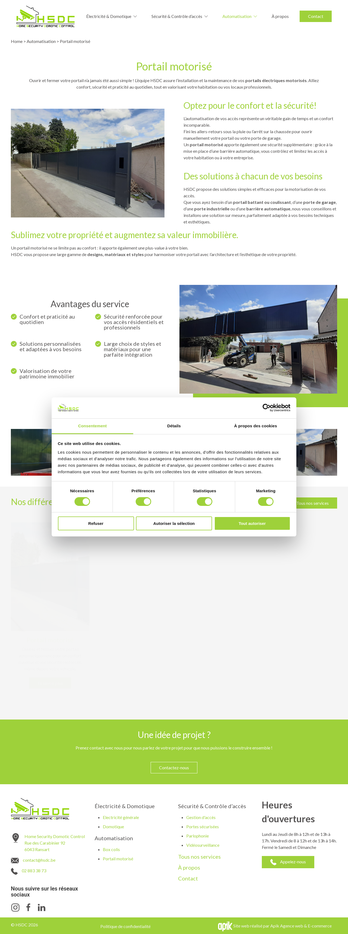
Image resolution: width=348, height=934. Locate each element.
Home (17, 41)
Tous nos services (312, 503)
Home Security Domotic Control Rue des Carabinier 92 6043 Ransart (54, 843)
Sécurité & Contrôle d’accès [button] (180, 16)
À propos (280, 16)
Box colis (111, 849)
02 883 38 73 (34, 870)
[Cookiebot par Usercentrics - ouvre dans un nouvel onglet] (266, 408)
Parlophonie (197, 835)
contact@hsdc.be (39, 860)
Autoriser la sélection (174, 523)
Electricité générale (121, 817)
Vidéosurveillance (202, 845)
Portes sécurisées (202, 826)
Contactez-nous (174, 767)
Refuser (96, 523)
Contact (315, 16)
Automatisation (41, 41)
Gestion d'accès (201, 817)
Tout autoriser (252, 523)
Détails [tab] (174, 426)
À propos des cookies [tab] (255, 426)
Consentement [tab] (92, 426)
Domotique (113, 826)
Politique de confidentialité (125, 926)
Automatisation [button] (240, 16)
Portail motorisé (118, 858)
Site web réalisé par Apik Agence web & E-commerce (282, 925)
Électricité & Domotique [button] (112, 16)
